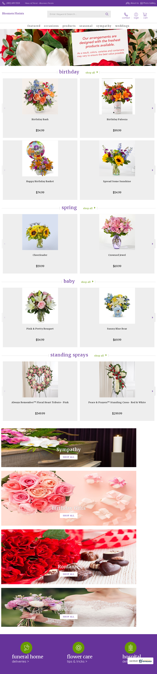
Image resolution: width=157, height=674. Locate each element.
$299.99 (117, 411)
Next (153, 105)
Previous (4, 105)
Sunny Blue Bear (117, 326)
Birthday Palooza (117, 116)
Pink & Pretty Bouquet (40, 326)
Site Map (146, 671)
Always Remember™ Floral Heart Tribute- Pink (40, 399)
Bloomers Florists (13, 13)
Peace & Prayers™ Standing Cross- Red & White (117, 399)
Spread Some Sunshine (117, 178)
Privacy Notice (114, 671)
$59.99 (40, 263)
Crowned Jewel (117, 252)
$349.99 (40, 411)
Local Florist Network (131, 671)
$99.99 (117, 128)
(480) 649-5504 (13, 3)
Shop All (90, 70)
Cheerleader (40, 252)
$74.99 (40, 190)
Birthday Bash (40, 116)
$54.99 (40, 128)
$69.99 (117, 263)
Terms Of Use (99, 671)
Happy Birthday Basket (40, 178)
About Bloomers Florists (14, 576)
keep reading (7, 585)
